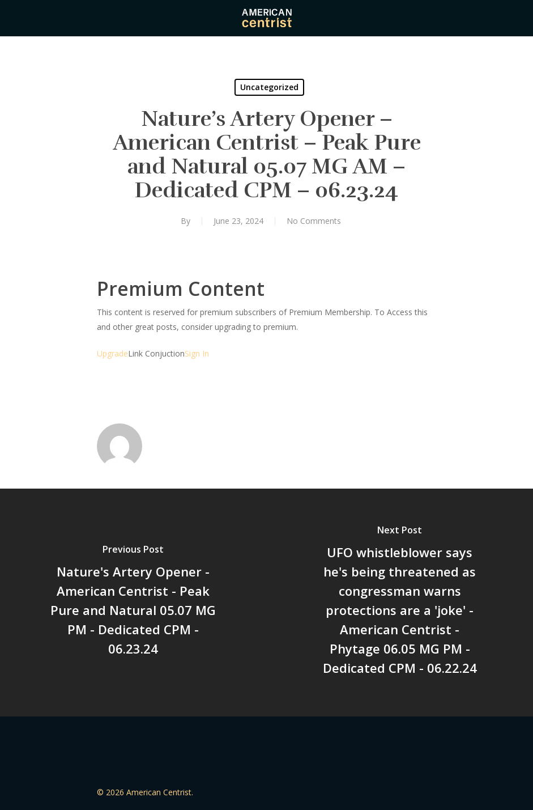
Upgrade (112, 353)
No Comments (314, 220)
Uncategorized (269, 87)
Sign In (197, 353)
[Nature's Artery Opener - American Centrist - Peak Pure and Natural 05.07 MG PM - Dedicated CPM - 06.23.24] (133, 602)
